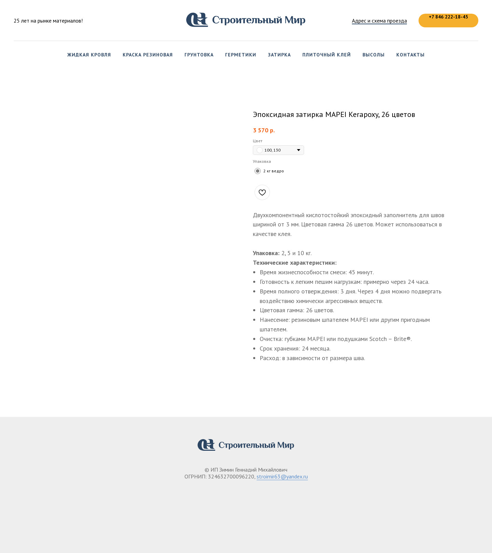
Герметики (240, 55)
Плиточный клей (326, 55)
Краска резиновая (148, 55)
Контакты (410, 55)
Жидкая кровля (89, 55)
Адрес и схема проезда (379, 20)
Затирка (279, 55)
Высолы (374, 55)
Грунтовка (199, 55)
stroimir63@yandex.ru (282, 476)
